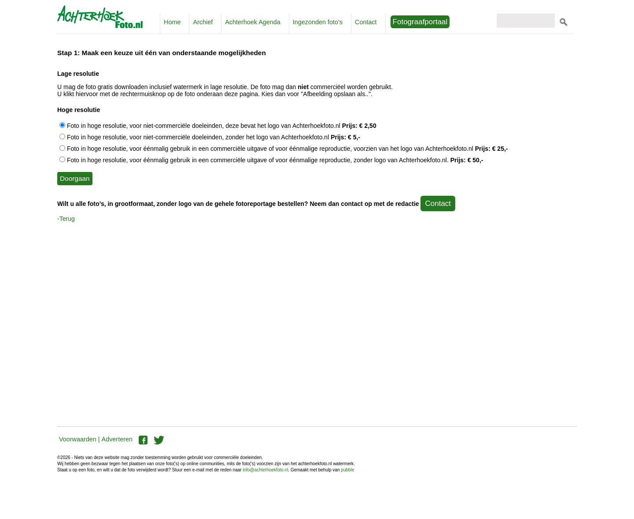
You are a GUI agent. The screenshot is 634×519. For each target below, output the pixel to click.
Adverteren (117, 439)
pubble (347, 469)
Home (172, 22)
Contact (366, 22)
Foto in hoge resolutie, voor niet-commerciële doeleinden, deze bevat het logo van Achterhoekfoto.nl (217, 125)
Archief (203, 22)
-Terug (66, 218)
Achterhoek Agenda (252, 22)
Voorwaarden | (79, 439)
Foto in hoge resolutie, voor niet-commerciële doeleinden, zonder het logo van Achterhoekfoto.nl (209, 137)
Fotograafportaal (420, 22)
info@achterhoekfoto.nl (265, 469)
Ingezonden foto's (318, 22)
